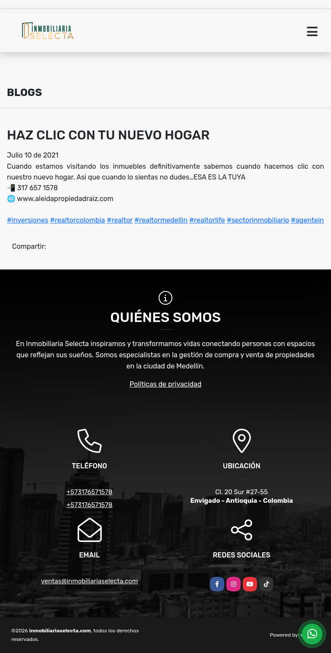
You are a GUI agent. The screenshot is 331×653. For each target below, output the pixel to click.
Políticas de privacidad (166, 384)
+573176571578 (89, 492)
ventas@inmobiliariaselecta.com (89, 581)
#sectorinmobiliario (258, 220)
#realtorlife (207, 220)
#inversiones (27, 220)
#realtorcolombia (77, 220)
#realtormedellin (160, 220)
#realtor (120, 220)
